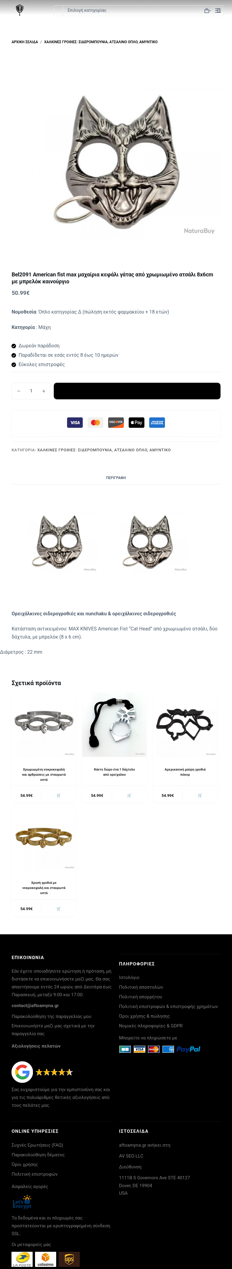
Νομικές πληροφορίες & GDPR (150, 1028)
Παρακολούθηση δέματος (38, 1157)
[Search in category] (138, 10)
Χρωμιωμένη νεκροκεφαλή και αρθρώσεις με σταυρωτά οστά (44, 774)
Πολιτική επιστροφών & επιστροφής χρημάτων (168, 1009)
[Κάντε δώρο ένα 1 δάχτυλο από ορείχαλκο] (114, 724)
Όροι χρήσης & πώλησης (144, 1018)
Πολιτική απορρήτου (140, 999)
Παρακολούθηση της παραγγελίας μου (51, 1019)
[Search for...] (58, 10)
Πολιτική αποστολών (141, 989)
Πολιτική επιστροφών (34, 1176)
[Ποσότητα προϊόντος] (31, 391)
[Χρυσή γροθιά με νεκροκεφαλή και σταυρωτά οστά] (43, 839)
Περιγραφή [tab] (116, 478)
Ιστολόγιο (129, 980)
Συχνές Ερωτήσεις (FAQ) (37, 1147)
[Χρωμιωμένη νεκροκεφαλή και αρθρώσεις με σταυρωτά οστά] (43, 724)
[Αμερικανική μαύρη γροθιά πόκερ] (185, 724)
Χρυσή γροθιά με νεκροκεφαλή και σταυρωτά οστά (44, 889)
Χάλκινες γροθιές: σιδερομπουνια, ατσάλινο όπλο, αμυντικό (104, 450)
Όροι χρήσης (24, 1167)
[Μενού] (218, 10)
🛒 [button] (58, 796)
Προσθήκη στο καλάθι (137, 391)
